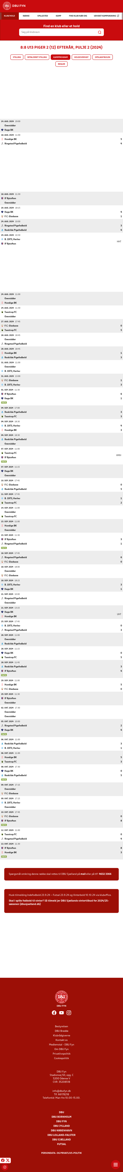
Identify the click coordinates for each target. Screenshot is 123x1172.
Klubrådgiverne (61, 1035)
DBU (61, 1112)
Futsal (61, 1144)
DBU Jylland (61, 1126)
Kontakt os (62, 1040)
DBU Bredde (61, 1031)
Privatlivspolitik (61, 1054)
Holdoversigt (81, 57)
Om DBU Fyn (61, 1049)
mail (83, 874)
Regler (61, 64)
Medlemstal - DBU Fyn (61, 1044)
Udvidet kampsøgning (106, 16)
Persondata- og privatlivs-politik (61, 1153)
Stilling (17, 57)
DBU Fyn (61, 1121)
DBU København (61, 1130)
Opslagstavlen (102, 57)
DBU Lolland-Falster (61, 1135)
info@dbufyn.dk (61, 1091)
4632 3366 (105, 874)
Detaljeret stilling (37, 57)
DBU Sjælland (61, 1139)
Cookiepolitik (61, 1058)
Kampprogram (60, 57)
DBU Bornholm (61, 1117)
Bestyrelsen (61, 1026)
